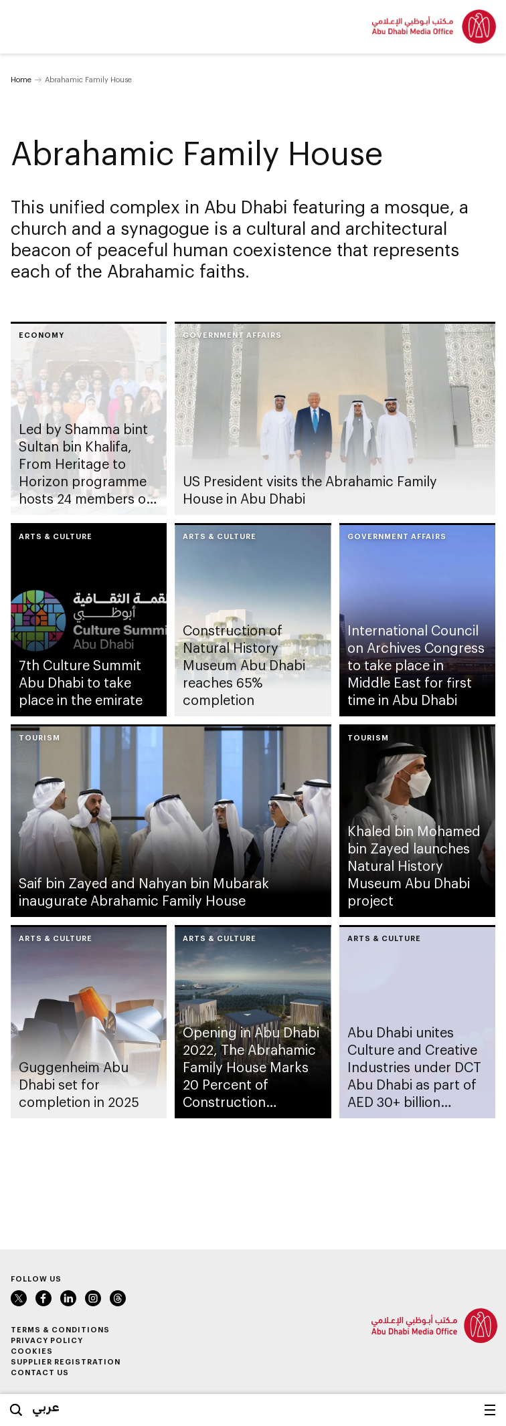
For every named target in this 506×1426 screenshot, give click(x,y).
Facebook (43, 1298)
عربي (46, 1406)
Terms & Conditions (60, 1329)
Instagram (93, 1298)
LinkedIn (68, 1298)
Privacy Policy (47, 1340)
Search (16, 1410)
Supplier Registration (65, 1361)
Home (21, 79)
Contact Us (40, 1372)
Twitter (19, 1298)
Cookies (32, 1350)
